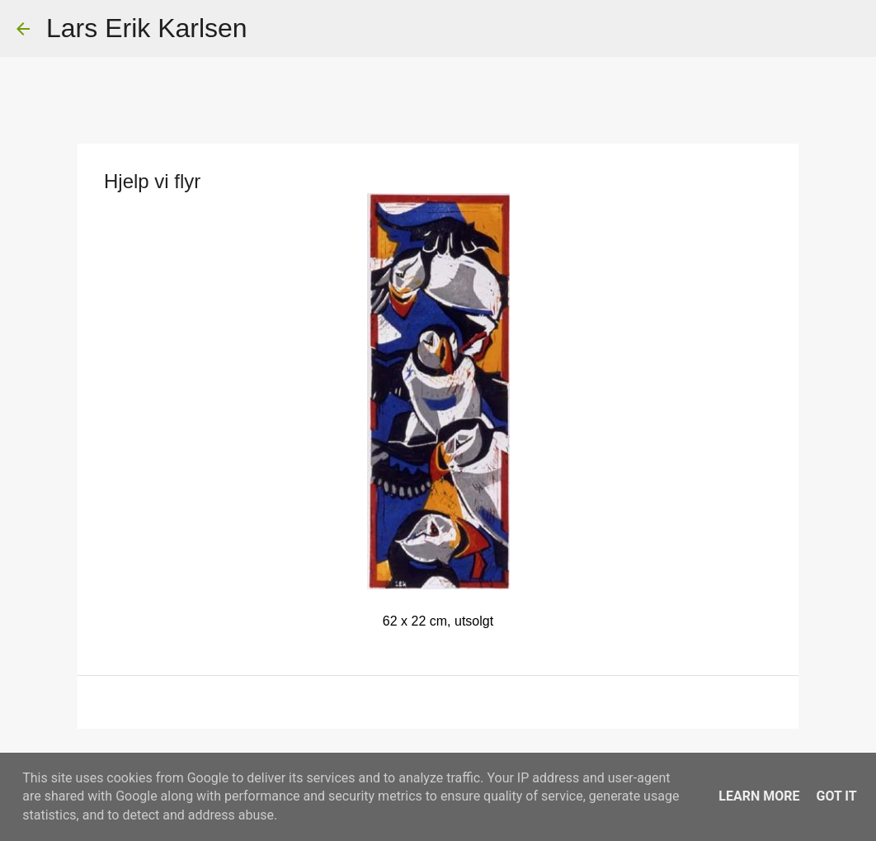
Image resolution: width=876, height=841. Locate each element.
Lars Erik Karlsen (146, 28)
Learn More (758, 796)
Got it (836, 796)
